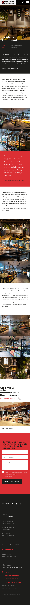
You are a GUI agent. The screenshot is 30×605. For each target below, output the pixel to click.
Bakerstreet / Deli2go (7, 428)
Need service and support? (10, 575)
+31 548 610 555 (7, 549)
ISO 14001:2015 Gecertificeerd (11, 582)
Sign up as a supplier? (9, 572)
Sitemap (4, 592)
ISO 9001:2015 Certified (10, 579)
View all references (10, 398)
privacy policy (8, 476)
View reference (9, 430)
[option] (15, 417)
